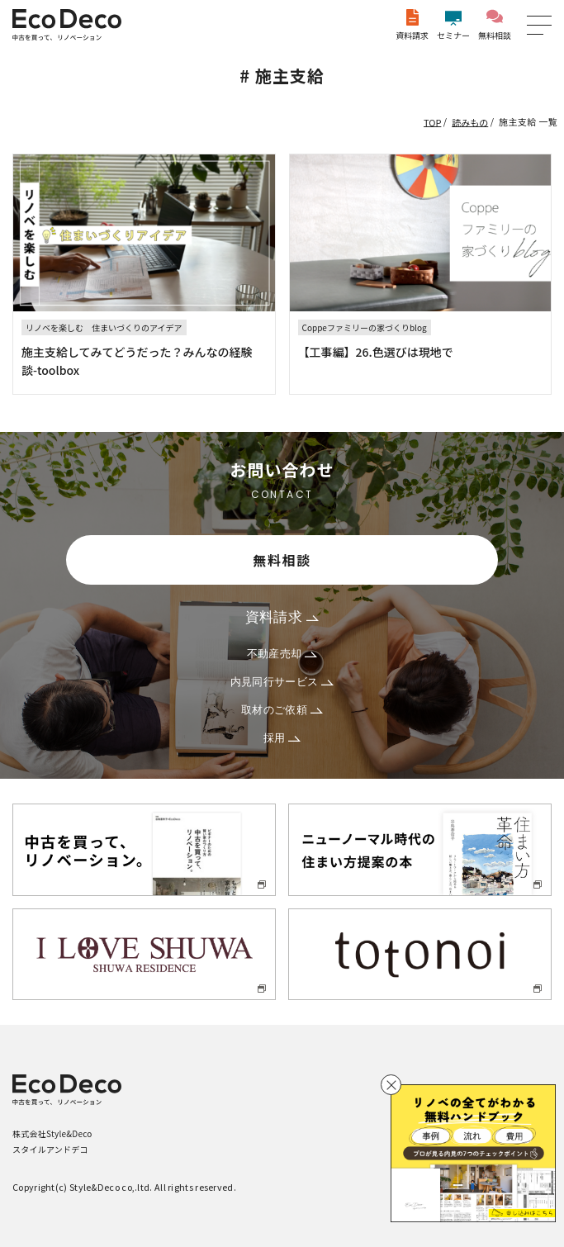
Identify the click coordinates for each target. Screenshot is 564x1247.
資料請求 (412, 25)
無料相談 (494, 25)
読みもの (470, 121)
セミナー (453, 25)
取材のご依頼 (282, 710)
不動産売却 (282, 653)
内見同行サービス (282, 682)
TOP (432, 121)
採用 (282, 738)
